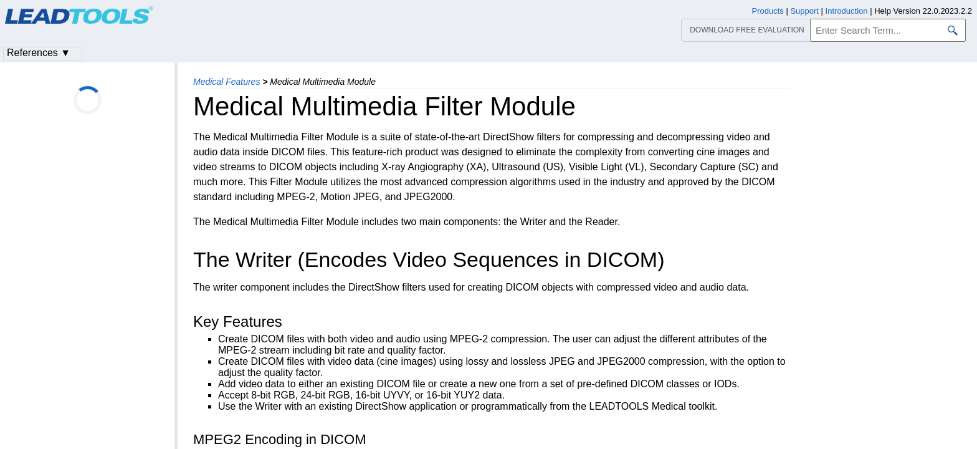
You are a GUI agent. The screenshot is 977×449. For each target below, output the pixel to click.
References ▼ (38, 52)
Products (768, 11)
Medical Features (226, 82)
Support (804, 11)
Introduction (847, 11)
